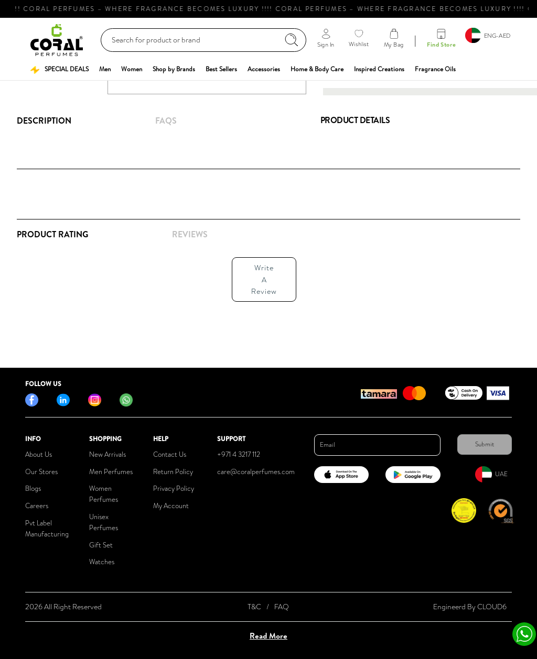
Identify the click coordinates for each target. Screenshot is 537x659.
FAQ (281, 606)
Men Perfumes (111, 472)
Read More (268, 635)
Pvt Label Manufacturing (47, 528)
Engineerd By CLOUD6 (470, 606)
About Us (38, 454)
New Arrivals (107, 454)
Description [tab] (44, 120)
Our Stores (41, 472)
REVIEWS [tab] (190, 234)
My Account (171, 506)
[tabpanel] (160, 276)
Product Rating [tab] (52, 234)
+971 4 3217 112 (238, 454)
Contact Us (169, 454)
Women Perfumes (103, 494)
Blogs (33, 488)
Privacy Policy (173, 488)
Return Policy (173, 472)
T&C (254, 606)
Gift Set (101, 545)
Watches (101, 562)
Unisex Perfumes (103, 522)
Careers (36, 506)
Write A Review (264, 279)
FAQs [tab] (166, 120)
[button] (59, 69)
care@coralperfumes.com (256, 472)
